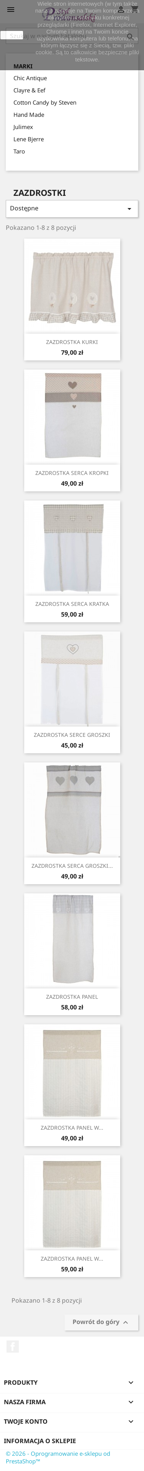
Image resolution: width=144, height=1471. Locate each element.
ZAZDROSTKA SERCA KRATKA (72, 603)
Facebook (13, 1346)
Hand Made (28, 114)
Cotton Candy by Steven (44, 102)
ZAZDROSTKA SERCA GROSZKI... (72, 865)
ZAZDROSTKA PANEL (72, 996)
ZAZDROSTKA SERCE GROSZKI (72, 734)
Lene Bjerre (28, 139)
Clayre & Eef (29, 90)
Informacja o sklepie (40, 1441)
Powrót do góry (101, 1322)
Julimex (23, 127)
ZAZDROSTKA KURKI (72, 342)
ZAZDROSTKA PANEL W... (72, 1127)
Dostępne (72, 208)
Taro (19, 151)
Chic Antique (30, 78)
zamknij (12, 35)
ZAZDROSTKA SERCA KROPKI (72, 472)
